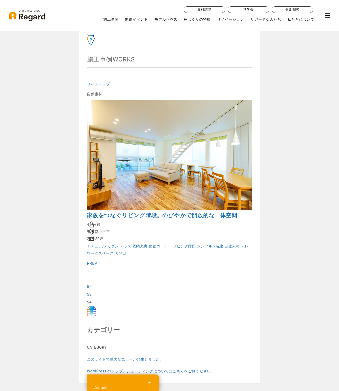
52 (89, 286)
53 (89, 294)
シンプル (204, 246)
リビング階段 (184, 246)
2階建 (218, 246)
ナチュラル (96, 246)
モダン (113, 246)
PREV (92, 263)
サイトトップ (98, 84)
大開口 (120, 253)
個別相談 (292, 10)
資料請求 (204, 10)
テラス (125, 246)
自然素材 (232, 246)
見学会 (248, 10)
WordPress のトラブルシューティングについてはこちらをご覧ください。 (151, 371)
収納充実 (140, 246)
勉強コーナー (160, 246)
